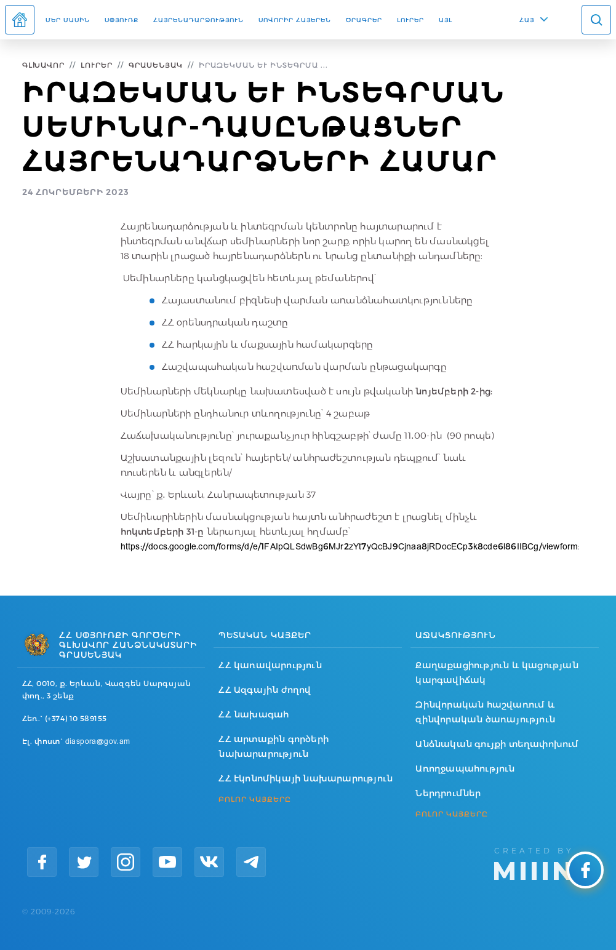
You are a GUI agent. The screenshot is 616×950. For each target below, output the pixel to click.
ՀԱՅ (526, 19)
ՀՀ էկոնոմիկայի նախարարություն (305, 778)
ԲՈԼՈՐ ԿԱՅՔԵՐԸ (254, 799)
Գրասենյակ (156, 65)
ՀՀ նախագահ (253, 714)
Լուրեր (410, 19)
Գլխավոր (43, 65)
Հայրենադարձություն (198, 19)
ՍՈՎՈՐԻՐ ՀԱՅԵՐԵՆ (294, 19)
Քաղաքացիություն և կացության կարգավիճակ (496, 672)
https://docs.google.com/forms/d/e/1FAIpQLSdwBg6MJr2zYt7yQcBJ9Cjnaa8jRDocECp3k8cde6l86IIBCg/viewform (349, 546)
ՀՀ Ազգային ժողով (264, 690)
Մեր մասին (68, 19)
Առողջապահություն (464, 768)
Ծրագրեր (364, 19)
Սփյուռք (121, 19)
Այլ (445, 19)
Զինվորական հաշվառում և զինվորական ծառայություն (485, 712)
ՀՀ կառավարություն (269, 665)
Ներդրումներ (448, 793)
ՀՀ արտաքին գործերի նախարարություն (273, 746)
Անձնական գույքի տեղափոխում (496, 744)
